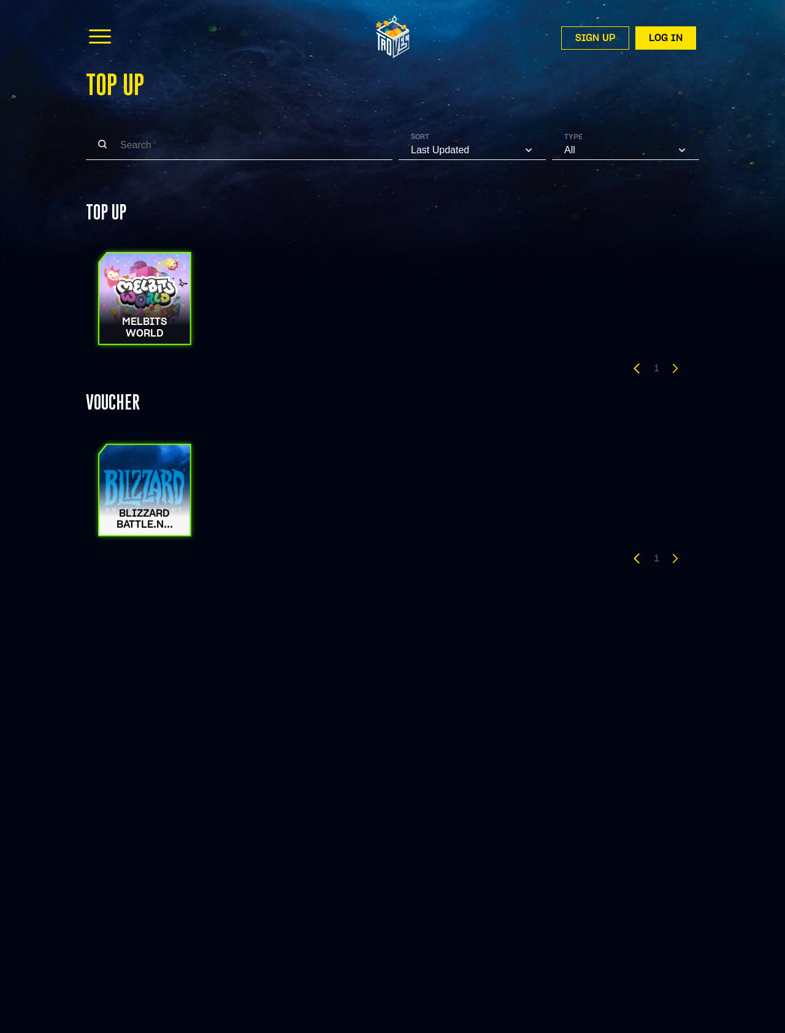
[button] (637, 370)
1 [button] (656, 368)
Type (573, 136)
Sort (420, 136)
